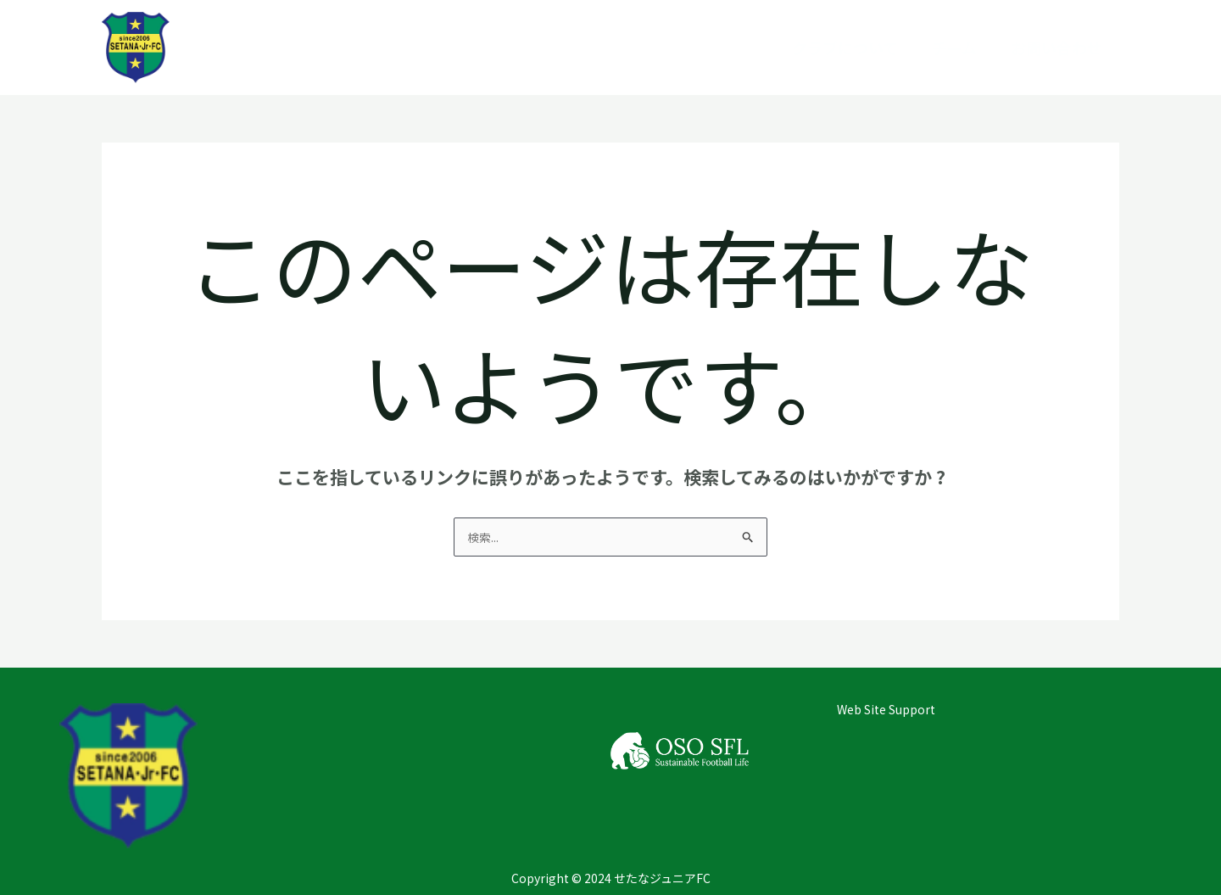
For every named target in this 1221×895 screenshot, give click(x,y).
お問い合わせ (1056, 47)
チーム (954, 47)
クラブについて (845, 47)
